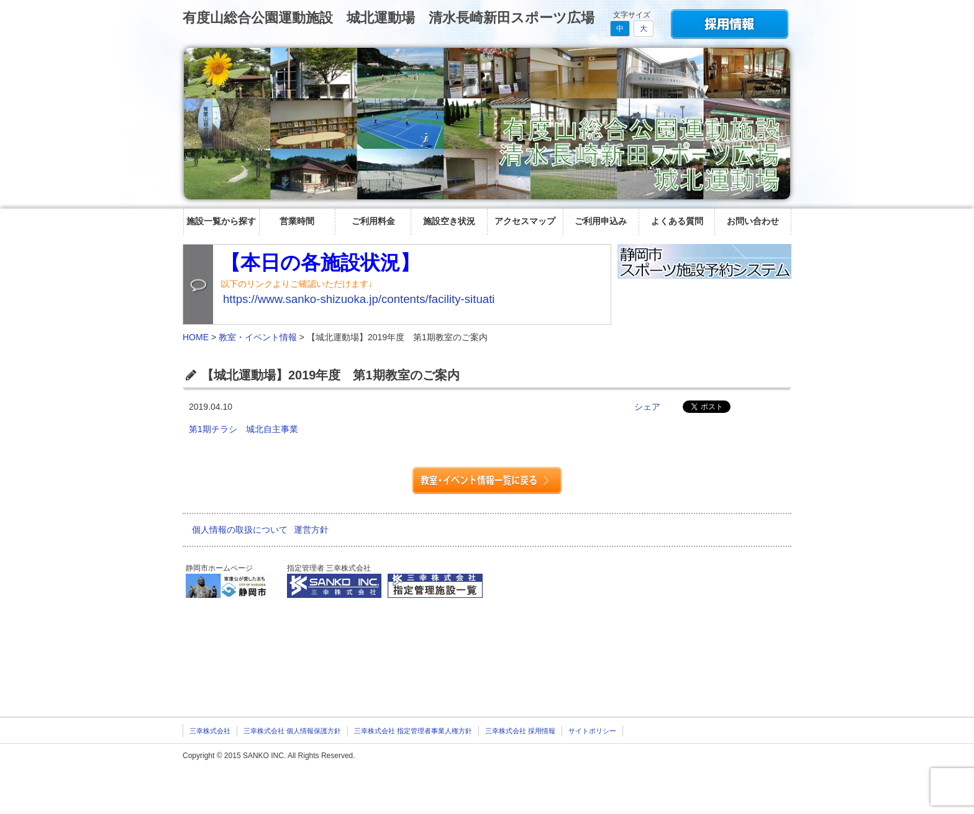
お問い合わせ (753, 221)
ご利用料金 (373, 221)
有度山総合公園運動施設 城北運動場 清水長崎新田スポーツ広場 (388, 17)
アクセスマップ (524, 221)
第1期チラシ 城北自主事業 (248, 429)
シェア (647, 407)
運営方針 (311, 530)
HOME (196, 337)
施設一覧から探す (221, 221)
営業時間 (297, 221)
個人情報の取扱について (240, 530)
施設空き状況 (449, 221)
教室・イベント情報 (258, 337)
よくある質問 (677, 221)
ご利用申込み (601, 221)
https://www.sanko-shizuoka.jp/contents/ (359, 298)
